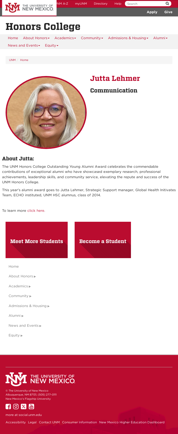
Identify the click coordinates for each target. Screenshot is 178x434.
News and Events (24, 46)
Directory (101, 3)
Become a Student (102, 241)
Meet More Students (36, 241)
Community (92, 39)
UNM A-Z (61, 3)
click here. (36, 211)
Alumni (160, 39)
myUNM (81, 3)
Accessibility (16, 422)
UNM (12, 60)
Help (117, 3)
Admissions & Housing (128, 39)
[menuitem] (13, 38)
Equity (52, 46)
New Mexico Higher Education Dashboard (132, 422)
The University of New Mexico (29, 8)
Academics (65, 39)
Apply (152, 12)
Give (168, 12)
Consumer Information (79, 422)
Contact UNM (49, 422)
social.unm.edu (30, 415)
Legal (32, 422)
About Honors (36, 39)
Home (13, 38)
